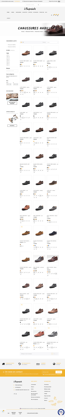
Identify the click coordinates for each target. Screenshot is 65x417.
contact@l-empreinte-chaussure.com (22, 389)
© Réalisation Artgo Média (32, 413)
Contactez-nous (47, 391)
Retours (32, 386)
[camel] (21, 141)
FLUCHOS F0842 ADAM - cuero (39, 342)
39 (8, 55)
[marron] (21, 90)
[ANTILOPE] (20, 244)
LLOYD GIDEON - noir (24, 190)
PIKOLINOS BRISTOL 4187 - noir (25, 165)
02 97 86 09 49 (17, 1)
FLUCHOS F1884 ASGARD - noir (52, 164)
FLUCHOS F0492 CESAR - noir (52, 342)
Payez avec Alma (47, 395)
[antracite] (21, 297)
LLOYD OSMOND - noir (37, 87)
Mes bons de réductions (35, 397)
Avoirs (32, 389)
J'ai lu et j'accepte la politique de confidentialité (52, 374)
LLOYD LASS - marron (51, 190)
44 (8, 63)
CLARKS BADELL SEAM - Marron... (51, 61)
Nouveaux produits (47, 386)
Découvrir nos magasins (12, 103)
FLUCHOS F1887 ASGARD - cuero (26, 61)
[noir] (20, 64)
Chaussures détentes (12, 46)
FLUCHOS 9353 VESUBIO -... (25, 241)
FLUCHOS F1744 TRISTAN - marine (52, 241)
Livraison (46, 398)
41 (8, 57)
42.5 (8, 60)
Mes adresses (33, 391)
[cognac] (22, 90)
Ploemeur (35, 1)
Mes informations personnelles (34, 394)
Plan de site (20, 413)
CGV (8, 413)
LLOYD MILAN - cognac (51, 319)
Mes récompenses (34, 399)
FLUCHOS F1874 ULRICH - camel (26, 137)
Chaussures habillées (12, 44)
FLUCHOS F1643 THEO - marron (25, 267)
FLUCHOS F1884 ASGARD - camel (38, 165)
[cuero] (21, 64)
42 (8, 59)
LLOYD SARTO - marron (37, 319)
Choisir (52, 42)
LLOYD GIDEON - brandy (38, 190)
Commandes (33, 384)
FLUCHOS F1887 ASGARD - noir (39, 61)
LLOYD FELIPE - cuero (37, 137)
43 (8, 62)
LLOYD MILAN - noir (23, 342)
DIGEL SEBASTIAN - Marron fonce (52, 216)
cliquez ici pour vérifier (41, 408)
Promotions (46, 384)
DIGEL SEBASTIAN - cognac (25, 215)
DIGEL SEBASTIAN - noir (38, 215)
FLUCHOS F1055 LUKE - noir (52, 293)
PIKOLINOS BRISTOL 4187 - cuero (52, 138)
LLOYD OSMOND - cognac (51, 87)
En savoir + (12, 125)
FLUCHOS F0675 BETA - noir (25, 319)
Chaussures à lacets (11, 40)
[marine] (48, 245)
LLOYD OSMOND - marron (24, 87)
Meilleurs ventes (47, 389)
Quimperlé (40, 1)
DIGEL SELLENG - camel (24, 293)
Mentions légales (14, 413)
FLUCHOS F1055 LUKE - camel (38, 293)
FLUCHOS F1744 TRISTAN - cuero (38, 241)
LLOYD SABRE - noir (23, 112)
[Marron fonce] (47, 65)
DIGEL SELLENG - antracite (38, 267)
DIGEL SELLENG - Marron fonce (51, 268)
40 (8, 56)
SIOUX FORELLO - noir (37, 112)
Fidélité (45, 393)
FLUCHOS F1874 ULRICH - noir (52, 112)
